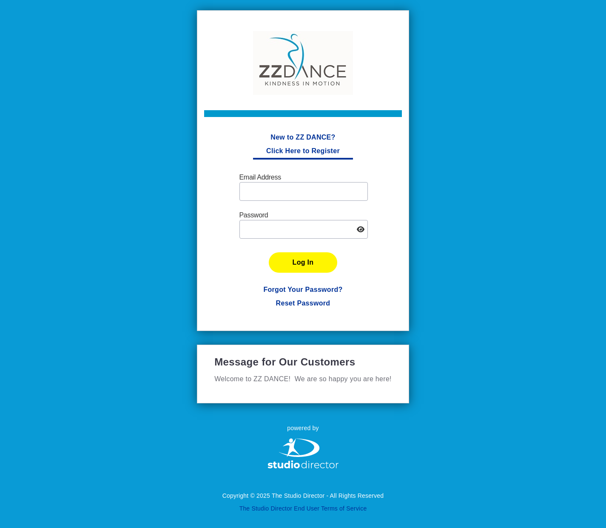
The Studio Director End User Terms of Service (303, 508)
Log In (303, 262)
